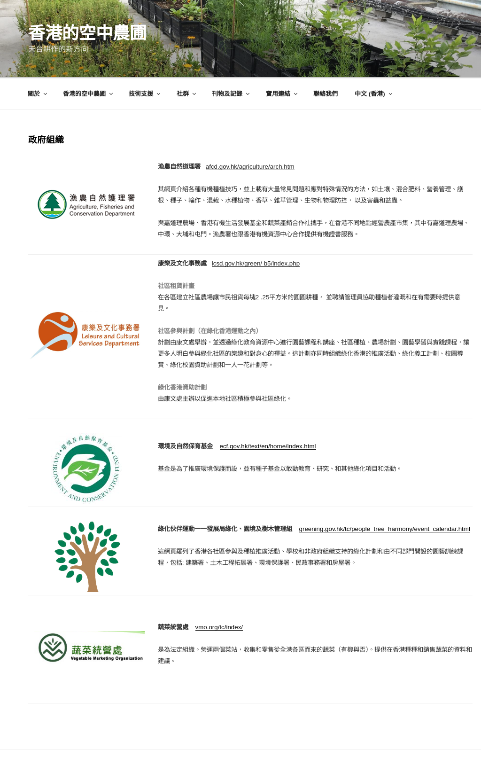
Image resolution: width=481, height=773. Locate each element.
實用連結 (282, 93)
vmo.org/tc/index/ (219, 627)
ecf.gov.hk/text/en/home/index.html (268, 446)
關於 (38, 93)
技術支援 (145, 93)
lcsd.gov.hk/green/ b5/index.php (256, 263)
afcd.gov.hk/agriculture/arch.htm (250, 166)
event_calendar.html (442, 528)
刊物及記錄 (231, 93)
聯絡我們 (325, 93)
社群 (187, 93)
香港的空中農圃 (87, 33)
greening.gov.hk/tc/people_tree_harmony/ (356, 528)
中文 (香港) (374, 93)
